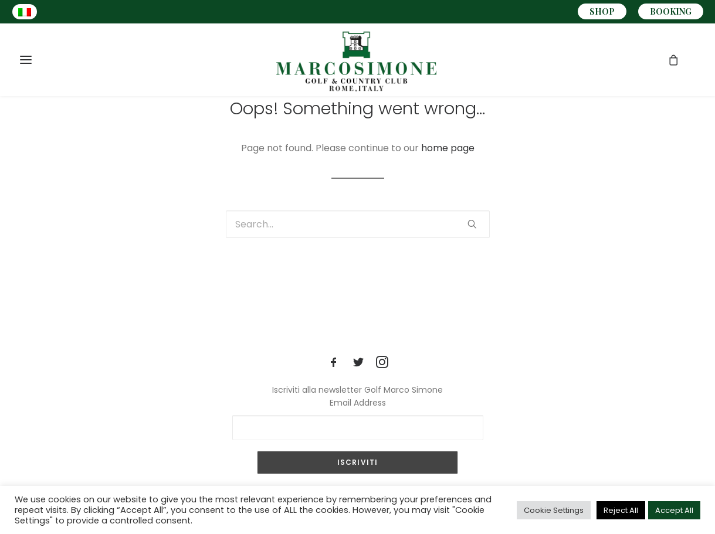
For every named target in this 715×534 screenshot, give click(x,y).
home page (448, 148)
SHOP (602, 11)
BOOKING (671, 11)
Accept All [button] (674, 510)
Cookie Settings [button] (554, 510)
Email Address (358, 403)
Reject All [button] (621, 510)
